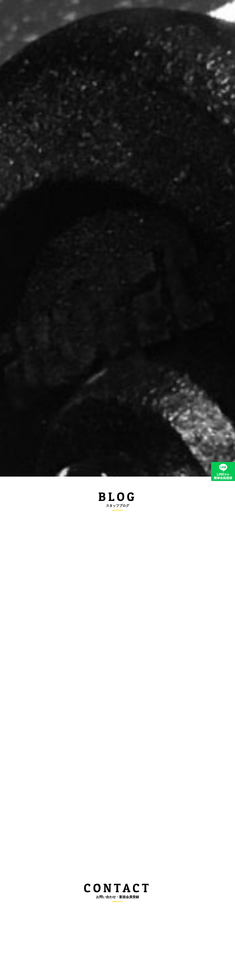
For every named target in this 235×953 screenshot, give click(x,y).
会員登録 (156, 12)
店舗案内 (176, 12)
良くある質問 (132, 12)
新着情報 (88, 12)
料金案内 (109, 12)
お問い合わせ (200, 12)
